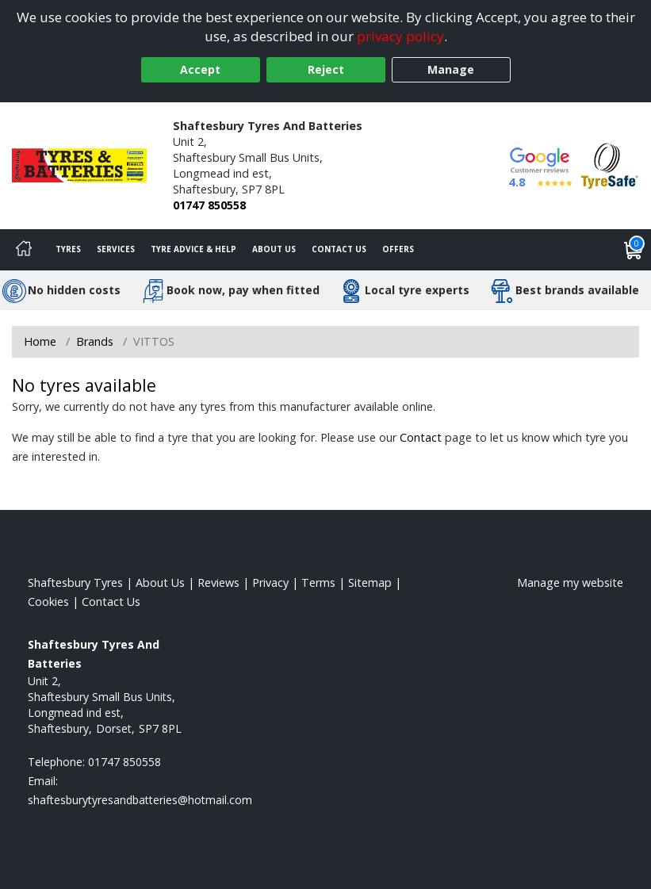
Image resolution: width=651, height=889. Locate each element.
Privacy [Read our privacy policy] (270, 582)
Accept (200, 69)
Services (116, 249)
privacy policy (400, 36)
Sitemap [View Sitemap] (370, 582)
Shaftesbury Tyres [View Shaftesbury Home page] (75, 582)
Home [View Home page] (40, 341)
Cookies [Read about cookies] (48, 601)
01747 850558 (209, 205)
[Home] (24, 249)
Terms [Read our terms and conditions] (318, 582)
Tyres (68, 249)
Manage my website (570, 582)
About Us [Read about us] (160, 582)
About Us (274, 249)
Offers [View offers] (398, 249)
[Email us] (140, 799)
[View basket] (633, 249)
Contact (421, 437)
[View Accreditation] (609, 164)
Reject (326, 69)
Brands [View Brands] (94, 341)
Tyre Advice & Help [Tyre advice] (193, 249)
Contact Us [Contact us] (339, 249)
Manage (450, 69)
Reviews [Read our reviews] (218, 582)
